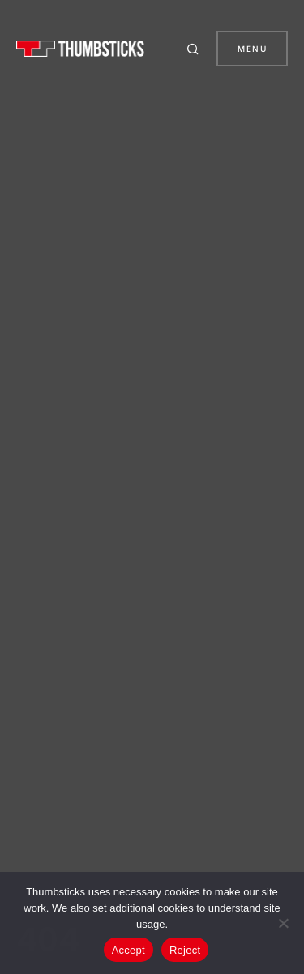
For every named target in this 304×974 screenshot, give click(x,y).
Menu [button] (252, 48)
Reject (184, 950)
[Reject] (284, 923)
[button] (195, 48)
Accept (128, 950)
